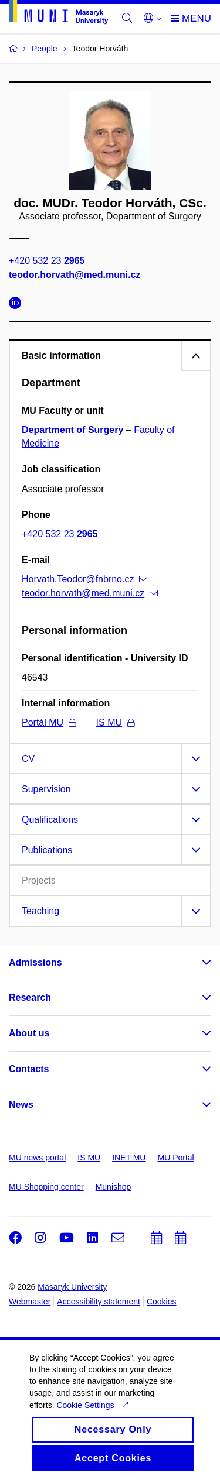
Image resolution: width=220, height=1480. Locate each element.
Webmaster (29, 1301)
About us (29, 1033)
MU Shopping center (46, 1186)
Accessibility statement (98, 1301)
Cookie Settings (91, 1415)
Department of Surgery (72, 430)
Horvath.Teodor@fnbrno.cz (84, 579)
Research (30, 997)
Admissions (35, 962)
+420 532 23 (46, 261)
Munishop (113, 1186)
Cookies (162, 1301)
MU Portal (175, 1157)
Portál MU (49, 722)
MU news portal (37, 1157)
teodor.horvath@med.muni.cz (75, 275)
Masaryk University (72, 1287)
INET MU (128, 1157)
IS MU (115, 722)
